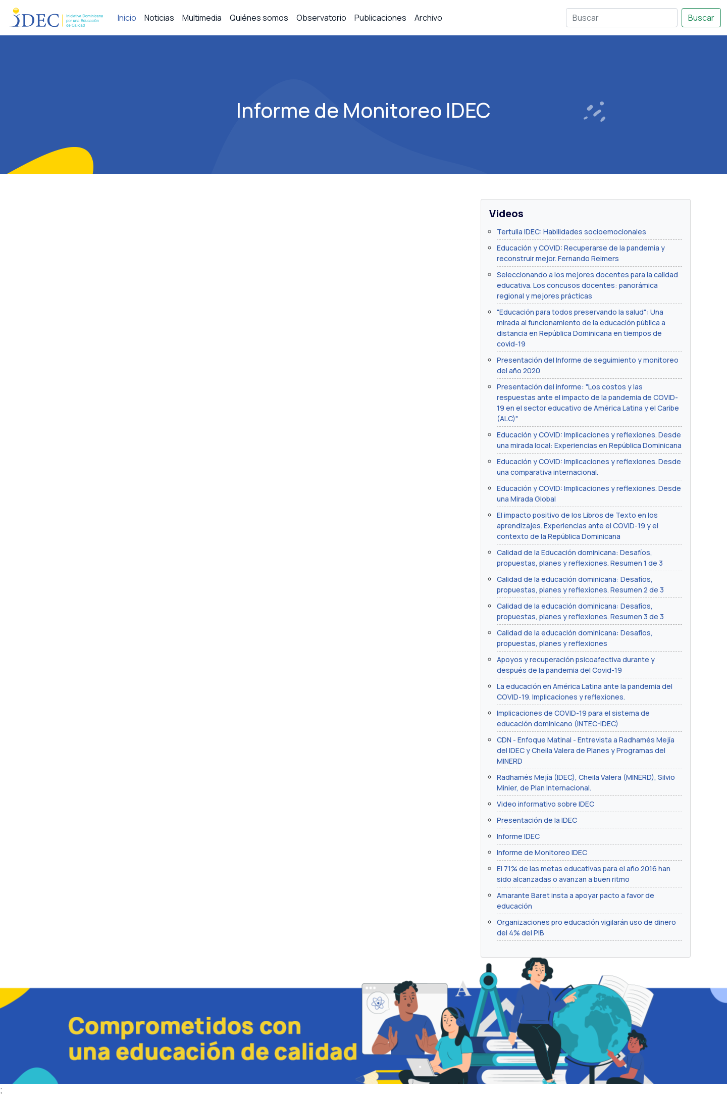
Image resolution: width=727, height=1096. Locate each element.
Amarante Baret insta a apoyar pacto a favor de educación (575, 900)
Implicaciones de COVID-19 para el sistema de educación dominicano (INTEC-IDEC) (573, 718)
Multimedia (202, 17)
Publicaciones (380, 17)
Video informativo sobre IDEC (545, 804)
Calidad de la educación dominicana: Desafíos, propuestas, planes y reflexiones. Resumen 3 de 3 (580, 611)
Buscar (701, 17)
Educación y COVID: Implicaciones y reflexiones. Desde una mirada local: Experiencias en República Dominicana (589, 440)
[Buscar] (622, 17)
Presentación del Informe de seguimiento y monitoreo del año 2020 (588, 365)
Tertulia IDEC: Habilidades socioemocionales (571, 231)
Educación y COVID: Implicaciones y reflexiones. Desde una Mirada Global (589, 493)
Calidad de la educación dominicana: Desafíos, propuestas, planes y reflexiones (575, 638)
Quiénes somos (259, 17)
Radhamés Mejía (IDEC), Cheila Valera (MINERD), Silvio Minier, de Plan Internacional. (586, 782)
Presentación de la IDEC (537, 820)
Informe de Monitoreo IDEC (542, 852)
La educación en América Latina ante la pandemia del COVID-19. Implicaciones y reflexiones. (584, 691)
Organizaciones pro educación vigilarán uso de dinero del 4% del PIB (586, 927)
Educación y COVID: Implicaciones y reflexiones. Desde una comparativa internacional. (589, 467)
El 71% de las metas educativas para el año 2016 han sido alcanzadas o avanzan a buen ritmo (583, 874)
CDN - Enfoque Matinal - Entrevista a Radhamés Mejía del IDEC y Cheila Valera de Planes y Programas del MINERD (585, 750)
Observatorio (321, 17)
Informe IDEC (518, 836)
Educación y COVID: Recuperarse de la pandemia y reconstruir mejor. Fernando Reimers (581, 253)
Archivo (428, 17)
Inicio (127, 17)
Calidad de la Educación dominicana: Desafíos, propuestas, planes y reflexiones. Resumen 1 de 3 (580, 557)
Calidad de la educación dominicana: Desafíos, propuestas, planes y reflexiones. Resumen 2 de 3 (580, 584)
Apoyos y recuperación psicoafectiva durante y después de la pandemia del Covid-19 (576, 665)
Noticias (159, 17)
